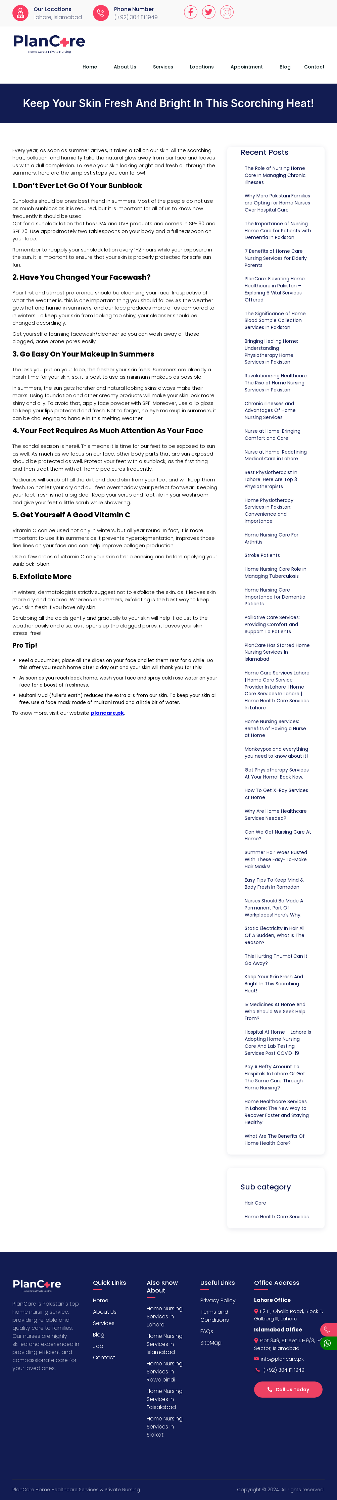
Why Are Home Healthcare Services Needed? (276, 815)
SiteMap (211, 1343)
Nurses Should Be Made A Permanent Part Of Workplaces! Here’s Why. (274, 907)
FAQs (206, 1331)
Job (98, 1346)
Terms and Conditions (214, 1316)
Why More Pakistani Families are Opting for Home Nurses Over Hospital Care (277, 202)
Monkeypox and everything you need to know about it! (276, 752)
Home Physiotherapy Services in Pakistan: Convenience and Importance (269, 510)
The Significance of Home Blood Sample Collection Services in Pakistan (275, 320)
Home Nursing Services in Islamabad (165, 1344)
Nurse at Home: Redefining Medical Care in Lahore (276, 455)
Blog (285, 66)
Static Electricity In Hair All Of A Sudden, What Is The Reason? (274, 935)
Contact (314, 66)
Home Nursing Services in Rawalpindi (165, 1372)
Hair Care (255, 1203)
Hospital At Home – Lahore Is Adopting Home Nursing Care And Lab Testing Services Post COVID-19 (278, 1042)
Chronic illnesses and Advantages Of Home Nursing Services (270, 410)
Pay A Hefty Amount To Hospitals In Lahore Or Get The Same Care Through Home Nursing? (275, 1077)
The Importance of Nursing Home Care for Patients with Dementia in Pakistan (278, 230)
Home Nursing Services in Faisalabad (165, 1399)
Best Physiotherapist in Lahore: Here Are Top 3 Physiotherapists (271, 479)
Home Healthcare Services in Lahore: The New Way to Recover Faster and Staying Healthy (277, 1112)
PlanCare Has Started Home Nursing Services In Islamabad (277, 652)
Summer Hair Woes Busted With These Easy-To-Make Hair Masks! (276, 859)
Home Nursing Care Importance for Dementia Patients (275, 597)
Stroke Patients (262, 555)
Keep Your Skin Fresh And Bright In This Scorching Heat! (274, 983)
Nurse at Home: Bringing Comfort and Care (272, 434)
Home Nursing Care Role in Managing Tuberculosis (275, 572)
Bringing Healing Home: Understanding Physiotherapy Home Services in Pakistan (271, 351)
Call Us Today (288, 1389)
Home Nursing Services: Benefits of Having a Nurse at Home (275, 728)
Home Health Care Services (277, 1216)
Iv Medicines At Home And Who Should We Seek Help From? (275, 1011)
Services (163, 66)
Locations (202, 66)
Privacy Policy (218, 1300)
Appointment (247, 66)
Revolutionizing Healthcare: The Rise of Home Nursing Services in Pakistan (276, 382)
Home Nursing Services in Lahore (165, 1316)
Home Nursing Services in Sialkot (165, 1427)
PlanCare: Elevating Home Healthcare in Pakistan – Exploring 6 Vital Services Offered (275, 289)
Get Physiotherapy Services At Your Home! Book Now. (277, 773)
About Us (125, 66)
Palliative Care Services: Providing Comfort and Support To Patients (272, 624)
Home (90, 66)
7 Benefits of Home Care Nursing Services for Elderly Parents (276, 258)
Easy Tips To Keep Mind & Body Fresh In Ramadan (274, 883)
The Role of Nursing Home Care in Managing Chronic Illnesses (275, 175)
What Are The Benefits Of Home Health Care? (275, 1139)
